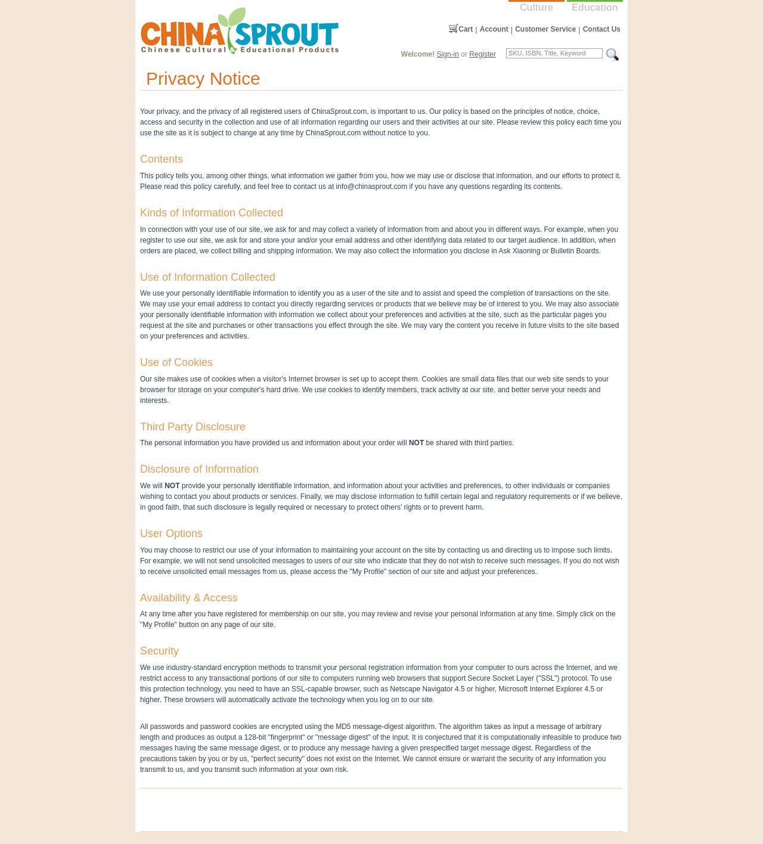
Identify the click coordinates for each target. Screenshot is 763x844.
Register (482, 54)
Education (595, 7)
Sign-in (448, 54)
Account (494, 29)
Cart (465, 29)
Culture (536, 7)
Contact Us (602, 29)
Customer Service (545, 29)
